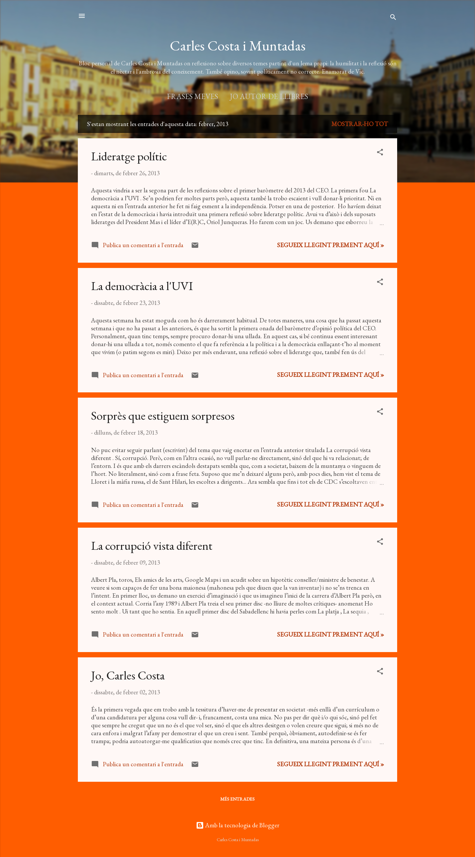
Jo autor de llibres (269, 96)
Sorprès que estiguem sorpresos (163, 415)
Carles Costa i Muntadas (237, 45)
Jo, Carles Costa (128, 675)
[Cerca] (393, 18)
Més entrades (237, 799)
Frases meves (192, 96)
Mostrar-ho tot (360, 124)
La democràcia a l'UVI (142, 286)
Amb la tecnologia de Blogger (237, 825)
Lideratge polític (129, 156)
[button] (380, 153)
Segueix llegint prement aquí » (330, 245)
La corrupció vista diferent (151, 545)
